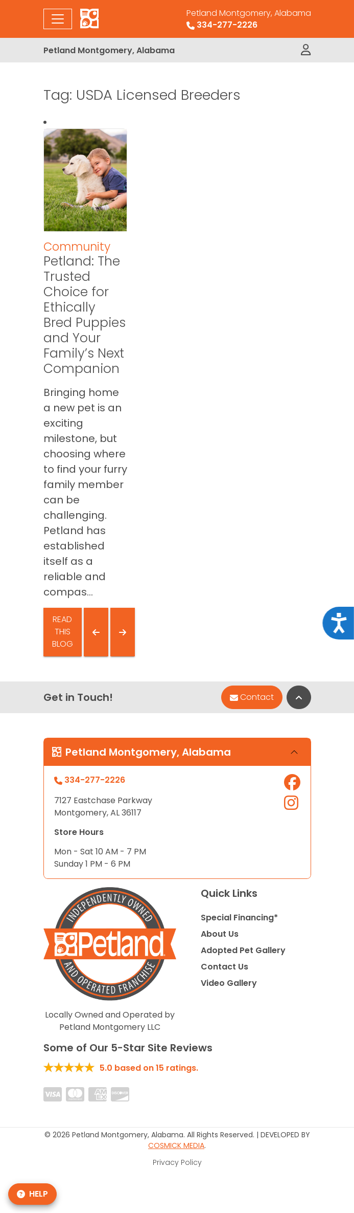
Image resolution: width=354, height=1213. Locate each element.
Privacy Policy (177, 1162)
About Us (220, 934)
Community (76, 246)
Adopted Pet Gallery (243, 950)
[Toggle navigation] (57, 19)
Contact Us (224, 967)
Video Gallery (229, 983)
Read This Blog (62, 631)
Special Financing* (239, 917)
